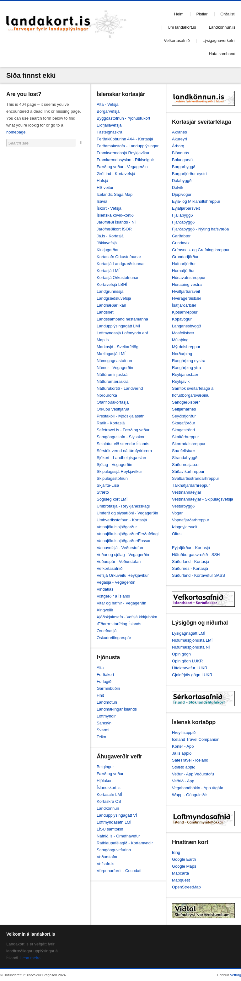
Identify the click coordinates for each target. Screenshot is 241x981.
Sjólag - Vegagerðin (114, 464)
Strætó (103, 492)
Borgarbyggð (183, 166)
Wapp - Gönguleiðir (189, 794)
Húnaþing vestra (187, 284)
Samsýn (104, 723)
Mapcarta (180, 873)
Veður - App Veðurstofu (193, 774)
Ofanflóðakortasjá (113, 402)
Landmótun (107, 702)
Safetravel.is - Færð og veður (123, 430)
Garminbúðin (108, 688)
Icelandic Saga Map (114, 194)
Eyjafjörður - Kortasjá (191, 547)
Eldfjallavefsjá (109, 125)
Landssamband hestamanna (122, 319)
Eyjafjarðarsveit (186, 208)
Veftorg (235, 975)
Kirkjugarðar (108, 249)
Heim (179, 14)
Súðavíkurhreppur (188, 471)
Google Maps (184, 866)
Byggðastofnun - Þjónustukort (123, 118)
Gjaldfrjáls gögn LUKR (192, 674)
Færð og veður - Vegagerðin (122, 166)
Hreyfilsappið (183, 732)
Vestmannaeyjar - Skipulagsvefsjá (202, 499)
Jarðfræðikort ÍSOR (114, 229)
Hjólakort (105, 780)
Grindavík (181, 243)
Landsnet (105, 312)
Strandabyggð (184, 457)
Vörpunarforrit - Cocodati (119, 870)
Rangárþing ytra (186, 367)
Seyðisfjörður (184, 416)
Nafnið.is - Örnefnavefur (118, 836)
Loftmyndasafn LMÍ (114, 822)
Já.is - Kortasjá (110, 236)
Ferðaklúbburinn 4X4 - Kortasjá (125, 139)
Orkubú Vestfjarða (113, 409)
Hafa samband (222, 53)
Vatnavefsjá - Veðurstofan (120, 547)
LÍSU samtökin (110, 829)
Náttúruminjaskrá (112, 374)
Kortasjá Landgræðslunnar (121, 263)
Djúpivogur (181, 194)
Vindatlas (105, 589)
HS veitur (105, 187)
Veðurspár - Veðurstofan (119, 561)
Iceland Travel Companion (195, 739)
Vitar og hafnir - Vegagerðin (121, 603)
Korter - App (183, 746)
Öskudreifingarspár (114, 637)
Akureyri (179, 139)
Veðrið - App (183, 781)
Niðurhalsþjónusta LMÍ (192, 640)
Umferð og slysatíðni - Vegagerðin (127, 513)
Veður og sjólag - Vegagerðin (123, 554)
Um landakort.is (182, 27)
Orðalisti (227, 14)
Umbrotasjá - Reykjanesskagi (123, 506)
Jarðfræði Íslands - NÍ (116, 222)
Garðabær (181, 236)
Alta (100, 667)
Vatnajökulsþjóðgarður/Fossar (124, 540)
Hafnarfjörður (184, 263)
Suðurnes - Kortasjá (190, 568)
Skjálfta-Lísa (108, 485)
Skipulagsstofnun (112, 478)
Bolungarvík (183, 159)
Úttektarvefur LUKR (189, 668)
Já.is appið (181, 753)
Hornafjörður (183, 270)
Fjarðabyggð (183, 222)
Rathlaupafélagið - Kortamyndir (125, 843)
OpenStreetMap (186, 887)
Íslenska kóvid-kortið (115, 215)
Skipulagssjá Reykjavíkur (119, 471)
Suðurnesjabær (186, 464)
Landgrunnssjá (110, 291)
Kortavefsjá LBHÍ (112, 284)
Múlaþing (180, 339)
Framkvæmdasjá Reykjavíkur (123, 152)
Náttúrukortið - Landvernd (120, 388)
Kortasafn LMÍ (109, 794)
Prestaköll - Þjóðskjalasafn (120, 416)
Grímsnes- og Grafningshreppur (201, 249)
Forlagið (104, 681)
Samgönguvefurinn (114, 850)
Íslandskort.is (108, 787)
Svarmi (103, 730)
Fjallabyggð (182, 215)
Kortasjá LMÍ (108, 270)
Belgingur (105, 766)
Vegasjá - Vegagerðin (116, 582)
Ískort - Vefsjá (109, 208)
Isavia (102, 201)
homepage (15, 132)
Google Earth (184, 859)
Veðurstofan (107, 856)
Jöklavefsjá (107, 243)
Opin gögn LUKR (187, 661)
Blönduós (180, 152)
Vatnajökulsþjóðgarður (117, 527)
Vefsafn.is (105, 863)
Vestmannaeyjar (186, 492)
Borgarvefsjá (108, 111)
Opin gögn (181, 654)
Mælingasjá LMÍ (111, 353)
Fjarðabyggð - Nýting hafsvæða (200, 229)
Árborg (178, 146)
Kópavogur (182, 319)
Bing (176, 852)
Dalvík (177, 187)
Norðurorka (107, 395)
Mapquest (181, 880)
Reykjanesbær (185, 374)
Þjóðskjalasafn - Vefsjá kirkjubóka (127, 617)
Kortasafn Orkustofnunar (119, 256)
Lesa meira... (32, 957)
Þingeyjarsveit (184, 527)
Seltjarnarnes (184, 409)
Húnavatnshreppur (189, 277)
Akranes (179, 132)
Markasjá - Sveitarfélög (117, 346)
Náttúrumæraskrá (112, 381)
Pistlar (202, 14)
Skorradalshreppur (189, 443)
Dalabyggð (181, 180)
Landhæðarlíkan (111, 305)
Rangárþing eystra (188, 360)
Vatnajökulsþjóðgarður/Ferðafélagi (127, 533)
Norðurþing (182, 353)
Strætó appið (183, 767)
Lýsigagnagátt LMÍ (188, 633)
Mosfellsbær (183, 333)
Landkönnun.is (222, 27)
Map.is (103, 339)
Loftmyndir (106, 716)
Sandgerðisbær (186, 402)
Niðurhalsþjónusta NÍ (191, 647)
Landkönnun (108, 808)
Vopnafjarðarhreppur (190, 520)
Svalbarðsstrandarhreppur (195, 478)
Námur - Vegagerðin (115, 367)
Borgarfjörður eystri (189, 173)
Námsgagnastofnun (114, 360)
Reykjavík (181, 381)
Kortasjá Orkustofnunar (118, 277)
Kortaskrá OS (109, 801)
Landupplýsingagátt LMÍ (118, 326)
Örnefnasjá (107, 630)
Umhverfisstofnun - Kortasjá (122, 520)
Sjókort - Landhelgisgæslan (121, 457)
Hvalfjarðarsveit (186, 291)
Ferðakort (105, 674)
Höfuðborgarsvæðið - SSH (196, 554)
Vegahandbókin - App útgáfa (197, 787)
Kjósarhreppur (185, 312)
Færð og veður (110, 773)
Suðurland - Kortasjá (190, 561)
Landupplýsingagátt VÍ (117, 815)
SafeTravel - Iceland (190, 760)
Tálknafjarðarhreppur (191, 485)
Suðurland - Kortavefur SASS (198, 575)
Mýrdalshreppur (186, 346)
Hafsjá (102, 180)
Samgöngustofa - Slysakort (121, 436)
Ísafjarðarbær (184, 305)
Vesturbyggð (183, 506)
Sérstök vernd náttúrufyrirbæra (124, 450)
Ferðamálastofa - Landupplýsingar (127, 146)
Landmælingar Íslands (117, 709)
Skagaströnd (183, 430)
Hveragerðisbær (186, 298)
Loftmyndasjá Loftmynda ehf (122, 333)
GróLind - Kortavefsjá (116, 173)
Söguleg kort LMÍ (112, 499)
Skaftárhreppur (185, 436)
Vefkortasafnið (177, 40)
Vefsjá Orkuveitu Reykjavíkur (123, 575)
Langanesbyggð (186, 326)
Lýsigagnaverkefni (218, 40)
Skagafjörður (183, 423)
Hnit (100, 695)
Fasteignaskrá (109, 132)
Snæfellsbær (183, 450)
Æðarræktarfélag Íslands (119, 623)
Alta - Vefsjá (107, 104)
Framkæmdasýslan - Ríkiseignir (125, 159)
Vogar (177, 513)
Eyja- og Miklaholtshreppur (196, 201)
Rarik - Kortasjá (111, 423)
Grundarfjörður (185, 256)
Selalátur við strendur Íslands (123, 443)
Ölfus (176, 533)
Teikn (101, 736)
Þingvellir (105, 610)
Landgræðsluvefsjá (114, 298)
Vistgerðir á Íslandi (113, 596)
